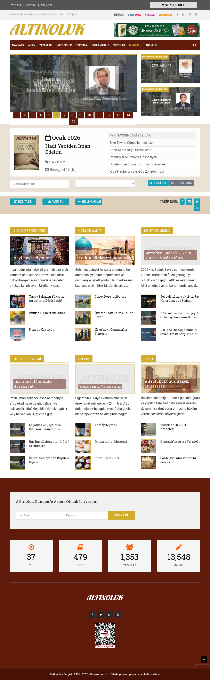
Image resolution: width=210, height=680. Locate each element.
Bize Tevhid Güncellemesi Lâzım (133, 143)
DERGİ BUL (158, 183)
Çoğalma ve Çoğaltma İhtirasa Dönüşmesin (45, 427)
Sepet (173, 5)
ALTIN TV (55, 201)
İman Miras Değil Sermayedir (131, 150)
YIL (31, 565)
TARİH (148, 359)
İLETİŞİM (71, 14)
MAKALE (179, 565)
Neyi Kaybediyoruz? (32, 257)
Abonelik (151, 45)
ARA (61, 14)
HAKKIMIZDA (28, 14)
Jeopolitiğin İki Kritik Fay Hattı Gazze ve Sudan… (180, 299)
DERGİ (80, 565)
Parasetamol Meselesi (111, 442)
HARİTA (42, 14)
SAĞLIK (83, 359)
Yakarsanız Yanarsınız (100, 386)
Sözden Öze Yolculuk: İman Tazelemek (137, 164)
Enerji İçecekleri (107, 458)
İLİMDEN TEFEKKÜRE (29, 231)
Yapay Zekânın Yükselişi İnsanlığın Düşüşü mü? (47, 299)
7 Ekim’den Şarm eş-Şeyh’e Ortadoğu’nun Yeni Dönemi (180, 315)
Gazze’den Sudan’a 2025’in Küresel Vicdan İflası (168, 255)
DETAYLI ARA (181, 183)
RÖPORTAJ (82, 45)
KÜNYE (14, 14)
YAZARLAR (45, 45)
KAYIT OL (31, 5)
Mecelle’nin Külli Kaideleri (173, 427)
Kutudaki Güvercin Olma (47, 313)
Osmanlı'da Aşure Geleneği (180, 441)
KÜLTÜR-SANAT (90, 231)
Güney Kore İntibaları (110, 296)
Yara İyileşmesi (106, 425)
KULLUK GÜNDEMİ (27, 359)
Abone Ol (121, 515)
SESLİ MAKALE (100, 45)
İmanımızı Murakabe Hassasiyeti (133, 157)
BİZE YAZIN (23, 201)
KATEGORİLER (64, 45)
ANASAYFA (18, 45)
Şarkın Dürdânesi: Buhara (102, 257)
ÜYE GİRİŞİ (15, 5)
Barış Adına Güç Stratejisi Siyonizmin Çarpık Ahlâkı (180, 332)
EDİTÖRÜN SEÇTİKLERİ (155, 56)
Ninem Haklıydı (41, 329)
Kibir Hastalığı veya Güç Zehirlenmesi (137, 171)
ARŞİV (31, 45)
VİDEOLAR (119, 45)
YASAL (53, 14)
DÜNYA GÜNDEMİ (157, 231)
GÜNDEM (135, 45)
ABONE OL (46, 5)
